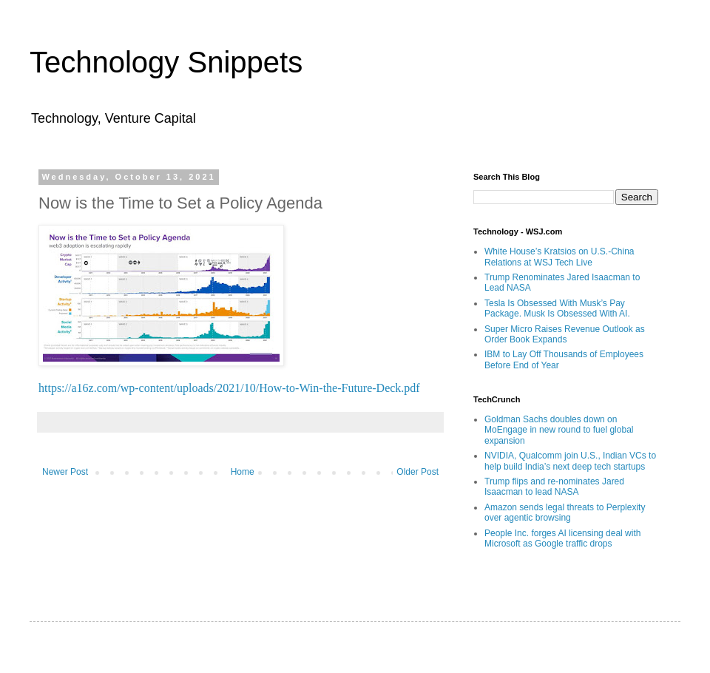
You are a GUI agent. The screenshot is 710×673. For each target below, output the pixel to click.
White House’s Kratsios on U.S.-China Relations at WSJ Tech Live (559, 256)
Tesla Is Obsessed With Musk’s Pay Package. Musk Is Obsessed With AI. (557, 308)
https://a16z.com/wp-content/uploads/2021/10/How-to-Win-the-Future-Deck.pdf (229, 388)
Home (242, 472)
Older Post (417, 472)
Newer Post (65, 472)
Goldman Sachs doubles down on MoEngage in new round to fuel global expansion (558, 430)
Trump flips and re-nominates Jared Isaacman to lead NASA (554, 486)
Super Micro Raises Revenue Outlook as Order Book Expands (564, 334)
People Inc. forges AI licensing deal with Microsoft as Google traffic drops (562, 538)
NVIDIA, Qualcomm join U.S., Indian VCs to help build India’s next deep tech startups (570, 460)
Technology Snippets (166, 62)
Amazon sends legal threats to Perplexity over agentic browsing (564, 512)
